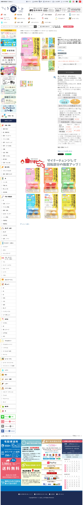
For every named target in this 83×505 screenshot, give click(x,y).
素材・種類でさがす (7, 174)
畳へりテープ (6, 329)
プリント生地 (6, 139)
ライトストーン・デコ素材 (8, 365)
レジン (5, 22)
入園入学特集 (35, 33)
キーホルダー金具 (7, 351)
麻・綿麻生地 (6, 132)
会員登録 (35, 1)
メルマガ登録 (64, 1)
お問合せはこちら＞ (74, 444)
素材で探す (5, 129)
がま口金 (5, 235)
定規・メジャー (6, 203)
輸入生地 (19, 14)
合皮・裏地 (5, 152)
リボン (4, 275)
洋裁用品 (5, 220)
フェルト (5, 395)
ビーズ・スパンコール (8, 362)
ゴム (4, 261)
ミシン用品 (5, 217)
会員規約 (53, 494)
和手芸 (46, 18)
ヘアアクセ (5, 347)
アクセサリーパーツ (7, 344)
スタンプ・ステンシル (8, 392)
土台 (4, 301)
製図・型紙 (5, 210)
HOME (21, 30)
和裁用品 (5, 223)
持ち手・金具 (61, 14)
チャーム (5, 354)
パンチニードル (6, 311)
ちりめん (5, 322)
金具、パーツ (6, 238)
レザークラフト (35, 22)
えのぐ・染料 (8, 379)
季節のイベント (27, 33)
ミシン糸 (5, 182)
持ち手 (4, 231)
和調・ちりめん (6, 155)
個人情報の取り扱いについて (26, 494)
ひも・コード (6, 268)
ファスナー (5, 246)
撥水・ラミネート (7, 135)
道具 (4, 304)
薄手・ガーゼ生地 (7, 145)
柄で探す (5, 159)
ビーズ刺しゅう (6, 314)
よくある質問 (56, 1)
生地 (5, 14)
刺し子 (4, 308)
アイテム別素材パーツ (36, 30)
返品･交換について (63, 147)
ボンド (4, 402)
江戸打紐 (5, 333)
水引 (4, 336)
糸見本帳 (5, 192)
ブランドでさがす (7, 170)
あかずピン (41, 33)
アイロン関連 (6, 207)
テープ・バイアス (7, 265)
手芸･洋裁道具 (48, 14)
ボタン (4, 250)
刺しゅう (33, 18)
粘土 (6, 374)
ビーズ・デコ (75, 18)
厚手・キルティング (7, 142)
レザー (6, 383)
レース (4, 272)
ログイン (28, 1)
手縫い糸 (5, 185)
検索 (40, 1)
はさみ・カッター (7, 213)
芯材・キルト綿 (6, 162)
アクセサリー (61, 18)
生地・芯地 (7, 125)
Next (54, 54)
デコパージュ (6, 398)
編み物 (6, 406)
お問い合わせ (61, 494)
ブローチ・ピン (45, 30)
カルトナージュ (21, 18)
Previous (22, 54)
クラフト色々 (48, 22)
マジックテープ (6, 253)
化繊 (4, 149)
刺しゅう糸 (5, 188)
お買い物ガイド (47, 1)
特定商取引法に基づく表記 (41, 494)
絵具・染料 (20, 22)
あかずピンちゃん (53, 30)
